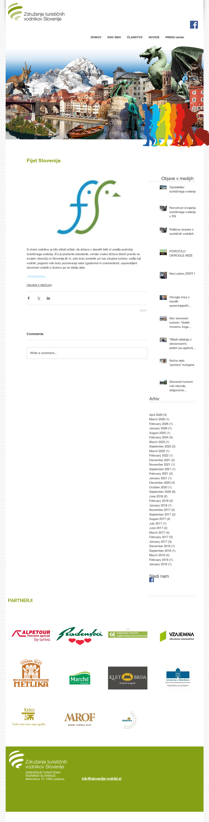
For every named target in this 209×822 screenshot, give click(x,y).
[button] (114, 37)
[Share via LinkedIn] (48, 298)
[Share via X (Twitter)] (38, 298)
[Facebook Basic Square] (151, 580)
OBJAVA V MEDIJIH (39, 285)
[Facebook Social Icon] (194, 25)
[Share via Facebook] (28, 298)
